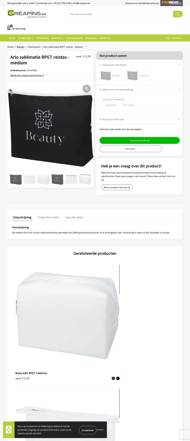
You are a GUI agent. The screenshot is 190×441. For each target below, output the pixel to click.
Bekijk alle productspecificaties (27, 75)
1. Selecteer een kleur (112, 65)
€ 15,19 (147, 317)
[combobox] (120, 14)
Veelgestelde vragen (109, 353)
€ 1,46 (105, 317)
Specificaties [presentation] (69, 216)
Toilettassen (33, 46)
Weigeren (100, 430)
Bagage (20, 46)
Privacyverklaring (151, 357)
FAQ (168, 37)
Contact (176, 37)
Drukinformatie (63, 353)
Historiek (60, 357)
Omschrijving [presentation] (21, 216)
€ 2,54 (64, 308)
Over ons (59, 362)
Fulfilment (105, 37)
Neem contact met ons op (117, 187)
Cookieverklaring (150, 353)
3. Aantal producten (111, 119)
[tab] (21, 217)
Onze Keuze (42, 37)
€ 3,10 (22, 308)
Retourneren (105, 357)
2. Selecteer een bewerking (116, 89)
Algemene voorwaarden (154, 348)
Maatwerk (56, 37)
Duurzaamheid (74, 37)
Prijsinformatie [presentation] (45, 216)
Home (12, 37)
